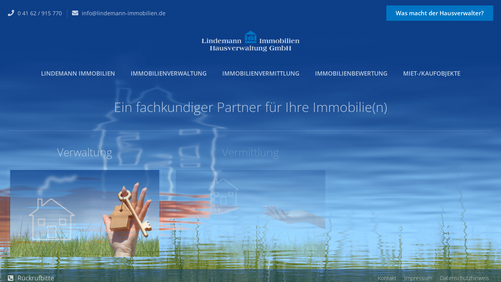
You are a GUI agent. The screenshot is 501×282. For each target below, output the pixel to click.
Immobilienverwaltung (169, 73)
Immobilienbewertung (351, 73)
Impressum (418, 278)
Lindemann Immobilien (78, 73)
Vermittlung (250, 152)
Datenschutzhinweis (464, 278)
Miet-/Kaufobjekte (431, 73)
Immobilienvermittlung (260, 73)
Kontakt (387, 278)
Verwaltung (84, 152)
